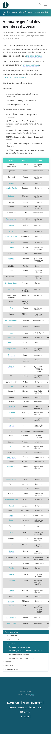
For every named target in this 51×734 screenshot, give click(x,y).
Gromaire (11, 360)
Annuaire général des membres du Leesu (25, 650)
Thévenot (11, 580)
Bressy (11, 225)
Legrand (11, 425)
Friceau (11, 342)
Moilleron (11, 466)
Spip (32, 694)
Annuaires (28, 12)
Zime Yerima (11, 623)
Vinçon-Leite (11, 617)
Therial (11, 574)
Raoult (11, 506)
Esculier (11, 326)
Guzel (11, 386)
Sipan (11, 545)
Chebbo (11, 258)
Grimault (11, 355)
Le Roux (11, 419)
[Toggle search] (40, 4)
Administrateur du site (15, 77)
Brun (11, 231)
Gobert (11, 366)
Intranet (25, 717)
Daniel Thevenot (28, 32)
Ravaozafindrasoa (11, 500)
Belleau (11, 183)
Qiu (11, 489)
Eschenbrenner (11, 320)
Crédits (12, 707)
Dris (11, 308)
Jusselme (11, 412)
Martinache (11, 457)
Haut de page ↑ (13, 703)
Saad (11, 520)
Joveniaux (11, 406)
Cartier (11, 243)
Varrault (11, 606)
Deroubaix (11, 289)
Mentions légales (26, 707)
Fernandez (11, 337)
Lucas (11, 446)
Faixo (11, 333)
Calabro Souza (11, 236)
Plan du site (36, 703)
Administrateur (13, 32)
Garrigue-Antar (11, 349)
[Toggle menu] (45, 4)
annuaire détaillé (34, 55)
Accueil (5, 12)
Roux (11, 515)
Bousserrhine (11, 219)
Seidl (11, 532)
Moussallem (11, 479)
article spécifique (31, 64)
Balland (11, 196)
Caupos (11, 247)
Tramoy (11, 590)
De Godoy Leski (11, 283)
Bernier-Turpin (11, 188)
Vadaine (11, 601)
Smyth (11, 551)
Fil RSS (26, 703)
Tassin (11, 568)
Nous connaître (16, 12)
